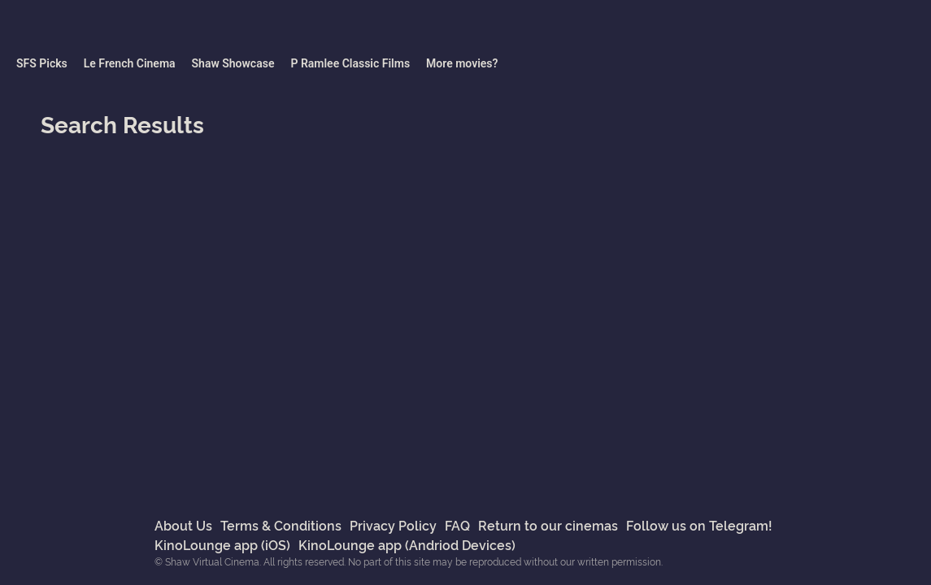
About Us (183, 525)
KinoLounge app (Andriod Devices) (407, 544)
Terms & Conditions (281, 525)
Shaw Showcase (233, 63)
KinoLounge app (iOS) (222, 544)
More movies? (462, 63)
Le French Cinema (130, 63)
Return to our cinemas (548, 525)
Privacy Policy (393, 525)
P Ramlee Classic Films (350, 63)
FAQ (457, 525)
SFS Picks (41, 63)
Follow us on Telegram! (699, 525)
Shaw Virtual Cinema (97, 28)
